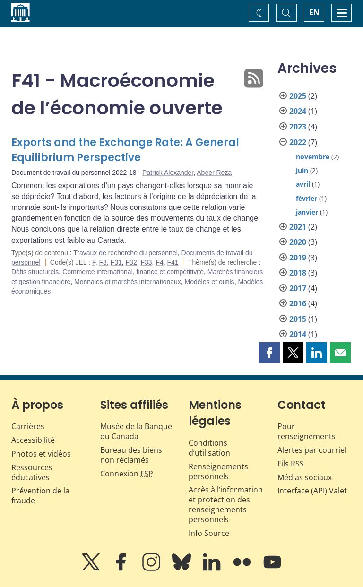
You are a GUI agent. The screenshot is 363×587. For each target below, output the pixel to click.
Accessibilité (33, 440)
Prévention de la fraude (40, 495)
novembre (312, 156)
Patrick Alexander (167, 172)
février (306, 198)
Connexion (126, 473)
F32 (131, 262)
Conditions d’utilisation (209, 448)
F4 (159, 262)
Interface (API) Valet (312, 490)
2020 (297, 242)
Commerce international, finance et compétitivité (133, 272)
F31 (116, 262)
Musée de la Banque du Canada (136, 431)
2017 (297, 288)
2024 (297, 111)
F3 (103, 262)
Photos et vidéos (41, 454)
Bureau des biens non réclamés (131, 455)
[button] (269, 352)
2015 (297, 319)
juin (302, 170)
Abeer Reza (214, 172)
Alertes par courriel (311, 450)
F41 (173, 262)
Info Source (209, 533)
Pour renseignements (306, 431)
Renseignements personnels (218, 471)
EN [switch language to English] (314, 12)
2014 (297, 334)
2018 (297, 273)
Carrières (27, 426)
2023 (297, 126)
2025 (297, 96)
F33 (146, 262)
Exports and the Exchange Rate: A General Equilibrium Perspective (125, 150)
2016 (297, 303)
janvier (307, 211)
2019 (297, 257)
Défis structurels (35, 272)
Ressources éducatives (31, 472)
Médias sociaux (304, 477)
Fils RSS (290, 463)
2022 (297, 142)
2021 (297, 227)
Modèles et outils (209, 281)
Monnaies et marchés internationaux (127, 281)
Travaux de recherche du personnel (125, 253)
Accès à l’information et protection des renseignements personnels (226, 504)
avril (303, 184)
